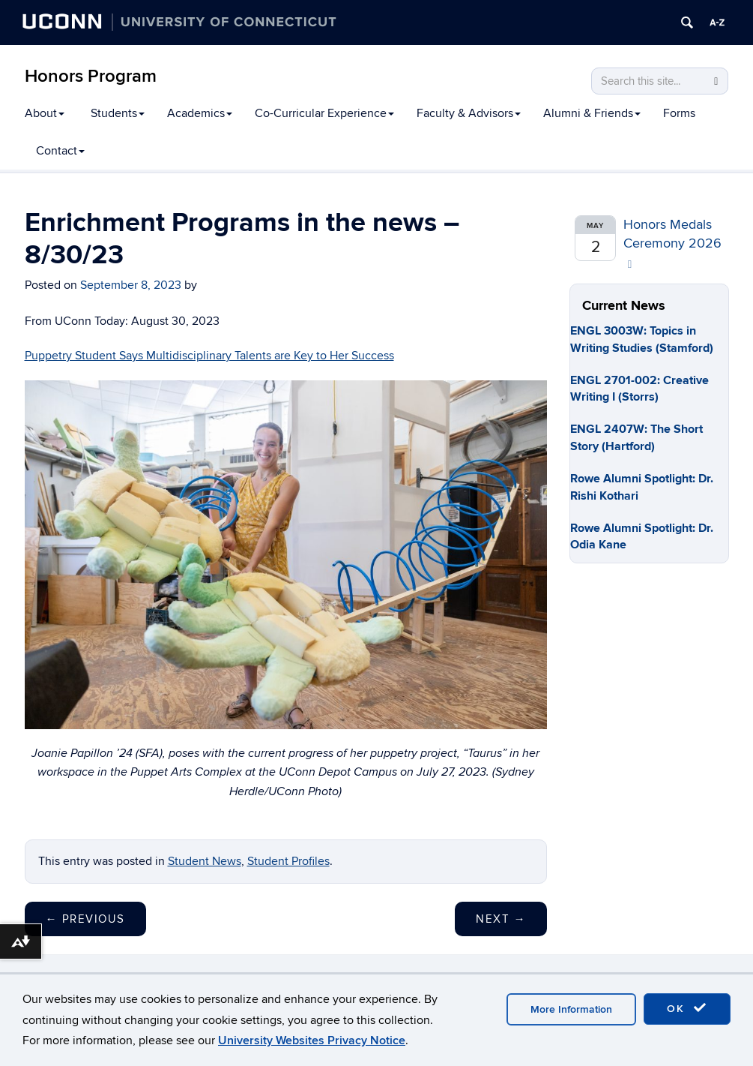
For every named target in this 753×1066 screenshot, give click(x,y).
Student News (204, 861)
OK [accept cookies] (687, 1008)
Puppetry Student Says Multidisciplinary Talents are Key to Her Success (209, 355)
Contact (60, 150)
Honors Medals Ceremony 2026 (672, 243)
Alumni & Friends (592, 113)
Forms (679, 113)
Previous (85, 919)
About (44, 113)
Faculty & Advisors (469, 113)
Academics (199, 113)
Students (118, 113)
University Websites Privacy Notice (311, 1040)
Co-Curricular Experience (324, 113)
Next (501, 919)
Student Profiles (288, 861)
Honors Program (91, 76)
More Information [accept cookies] (571, 1009)
